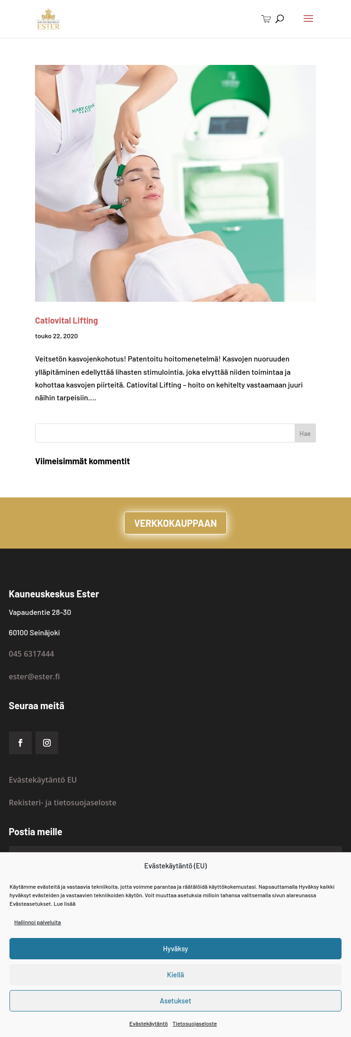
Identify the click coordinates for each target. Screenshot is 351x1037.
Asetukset (175, 1000)
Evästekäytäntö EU (43, 780)
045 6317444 (31, 654)
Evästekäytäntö (148, 1023)
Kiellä (175, 974)
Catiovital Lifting (66, 320)
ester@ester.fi (34, 676)
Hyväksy (175, 948)
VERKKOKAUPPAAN (175, 523)
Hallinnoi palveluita (37, 922)
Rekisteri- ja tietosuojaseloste (63, 802)
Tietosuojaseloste (194, 1023)
